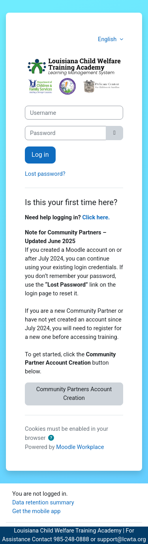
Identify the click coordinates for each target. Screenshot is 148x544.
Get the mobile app (36, 511)
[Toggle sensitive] (114, 133)
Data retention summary (43, 502)
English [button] (108, 39)
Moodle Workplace (80, 447)
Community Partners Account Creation (74, 393)
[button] (51, 438)
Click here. (96, 217)
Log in (40, 154)
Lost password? (45, 173)
